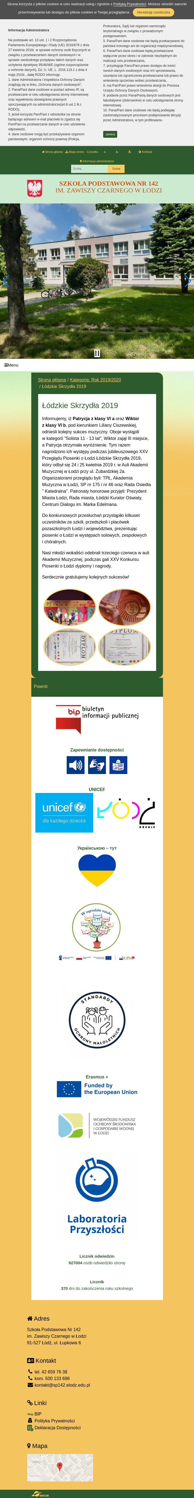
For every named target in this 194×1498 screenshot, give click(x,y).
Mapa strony (74, 151)
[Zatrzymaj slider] (97, 353)
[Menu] (97, 365)
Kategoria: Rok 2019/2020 (95, 380)
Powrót (41, 686)
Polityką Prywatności (129, 4)
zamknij (110, 134)
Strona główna (52, 151)
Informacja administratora (97, 161)
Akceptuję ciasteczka (153, 12)
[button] (6, 281)
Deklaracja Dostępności (54, 1428)
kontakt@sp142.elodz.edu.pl (58, 1385)
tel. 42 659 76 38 (47, 1372)
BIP (34, 1414)
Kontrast (145, 151)
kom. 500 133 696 (48, 1378)
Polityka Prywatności (51, 1420)
